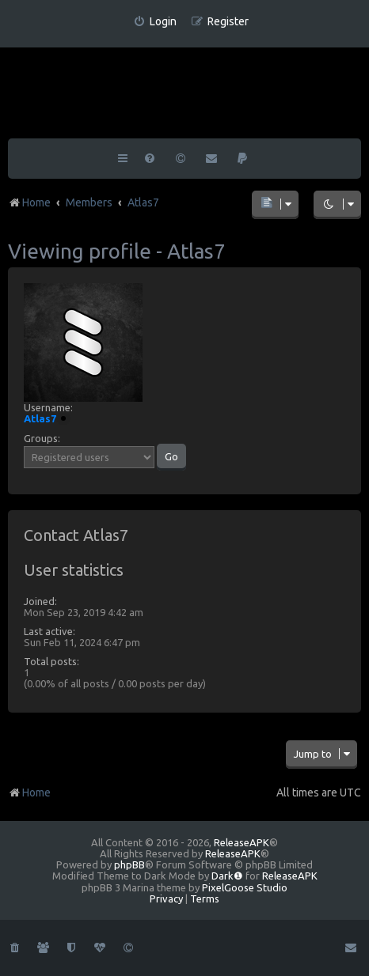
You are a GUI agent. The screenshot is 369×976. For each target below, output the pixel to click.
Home (29, 792)
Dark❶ (227, 875)
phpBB (129, 864)
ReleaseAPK (241, 842)
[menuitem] (155, 21)
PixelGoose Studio (244, 887)
